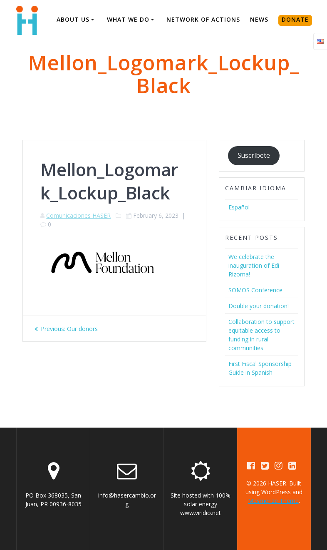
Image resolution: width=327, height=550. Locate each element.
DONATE (295, 19)
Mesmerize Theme (273, 501)
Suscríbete (254, 155)
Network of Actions (203, 19)
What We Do (128, 19)
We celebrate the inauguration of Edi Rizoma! (253, 265)
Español (239, 207)
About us (73, 19)
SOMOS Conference (255, 290)
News (259, 19)
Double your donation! (258, 306)
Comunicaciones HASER (78, 215)
